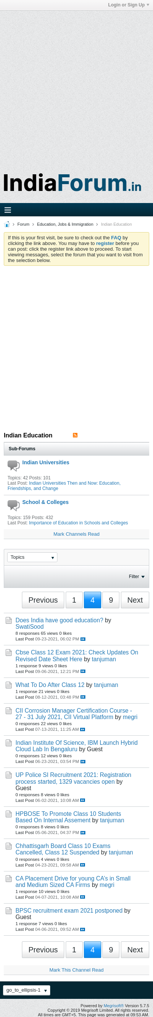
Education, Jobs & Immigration (65, 224)
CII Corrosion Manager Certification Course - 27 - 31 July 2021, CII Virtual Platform (73, 713)
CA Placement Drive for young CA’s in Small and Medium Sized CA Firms (73, 881)
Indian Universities (45, 462)
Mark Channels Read (76, 534)
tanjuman (104, 659)
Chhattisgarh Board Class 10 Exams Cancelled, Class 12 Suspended (62, 849)
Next (135, 600)
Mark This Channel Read (76, 970)
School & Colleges (45, 502)
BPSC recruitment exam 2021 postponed (68, 910)
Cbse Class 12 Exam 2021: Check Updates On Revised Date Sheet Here (76, 655)
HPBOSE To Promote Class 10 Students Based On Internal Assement (68, 817)
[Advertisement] (76, 87)
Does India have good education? (59, 620)
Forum (23, 224)
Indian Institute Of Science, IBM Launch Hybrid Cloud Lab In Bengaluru (76, 745)
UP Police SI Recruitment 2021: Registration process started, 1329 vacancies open (73, 778)
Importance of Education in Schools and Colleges (78, 523)
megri (130, 717)
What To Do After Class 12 (50, 685)
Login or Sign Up (128, 5)
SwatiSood (29, 626)
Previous (43, 600)
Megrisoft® (114, 1005)
